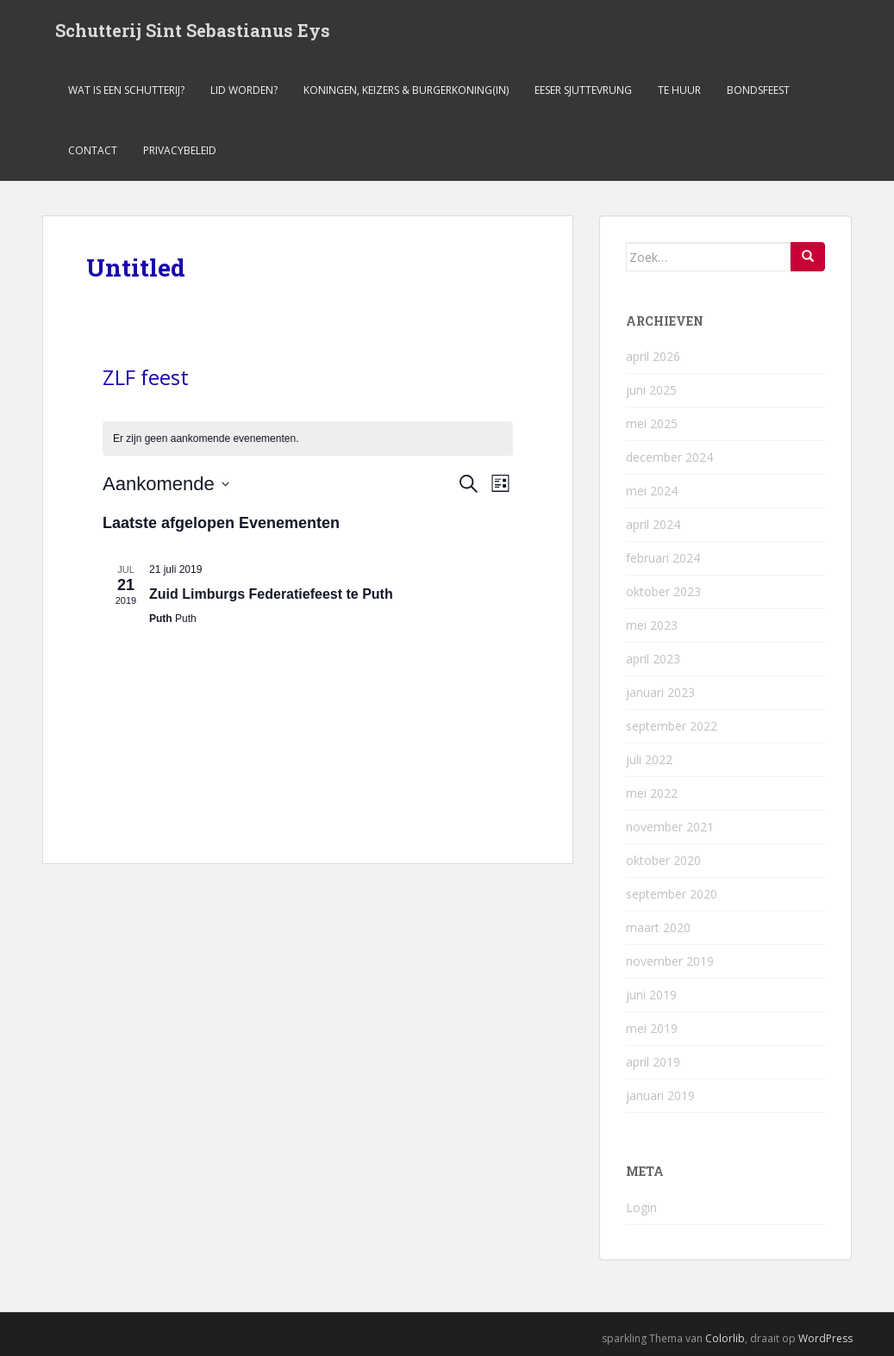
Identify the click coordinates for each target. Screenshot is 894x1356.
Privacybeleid (179, 150)
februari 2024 (663, 558)
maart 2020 (658, 927)
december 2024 (669, 457)
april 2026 (653, 356)
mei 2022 (652, 793)
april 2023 (653, 658)
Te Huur (679, 90)
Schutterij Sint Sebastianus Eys (192, 30)
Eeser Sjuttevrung (583, 90)
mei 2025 (652, 423)
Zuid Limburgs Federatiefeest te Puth (271, 594)
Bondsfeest (758, 90)
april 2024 (653, 524)
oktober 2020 (663, 860)
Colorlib (725, 1338)
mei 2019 (652, 1028)
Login (641, 1207)
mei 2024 (652, 490)
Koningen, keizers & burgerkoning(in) (406, 90)
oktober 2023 (663, 591)
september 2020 (671, 894)
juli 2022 (649, 759)
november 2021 (670, 826)
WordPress (825, 1338)
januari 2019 (660, 1095)
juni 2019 (651, 994)
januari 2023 (660, 692)
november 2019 (670, 961)
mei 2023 (652, 625)
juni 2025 (651, 390)
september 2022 (671, 726)
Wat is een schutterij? (126, 90)
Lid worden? (244, 90)
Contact (92, 150)
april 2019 (653, 1062)
